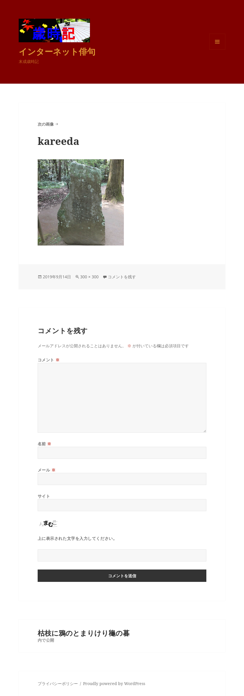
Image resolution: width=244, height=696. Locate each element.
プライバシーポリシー (58, 683)
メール (47, 470)
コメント (49, 360)
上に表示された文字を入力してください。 (77, 538)
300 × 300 (89, 276)
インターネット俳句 (57, 51)
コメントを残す (122, 276)
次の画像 (46, 124)
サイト (44, 496)
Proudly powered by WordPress (114, 683)
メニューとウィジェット (217, 49)
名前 (44, 443)
